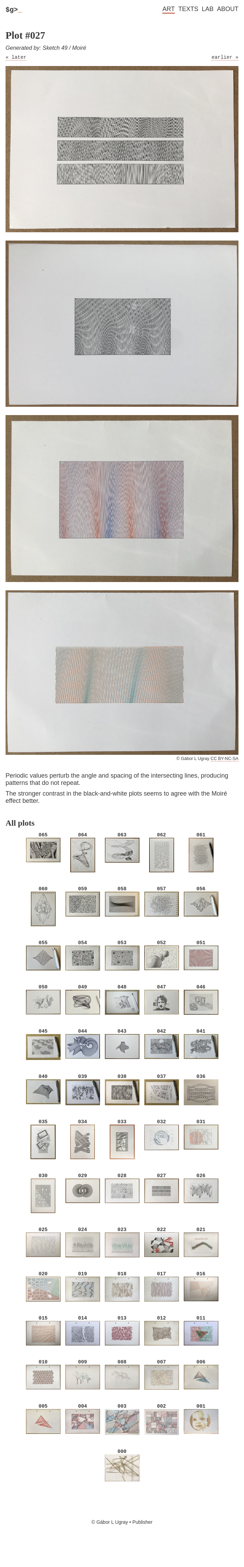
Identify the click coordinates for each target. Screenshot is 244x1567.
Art (168, 9)
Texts (188, 9)
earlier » (224, 59)
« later (16, 59)
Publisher (142, 1539)
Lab (208, 9)
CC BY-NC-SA (224, 761)
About (227, 9)
